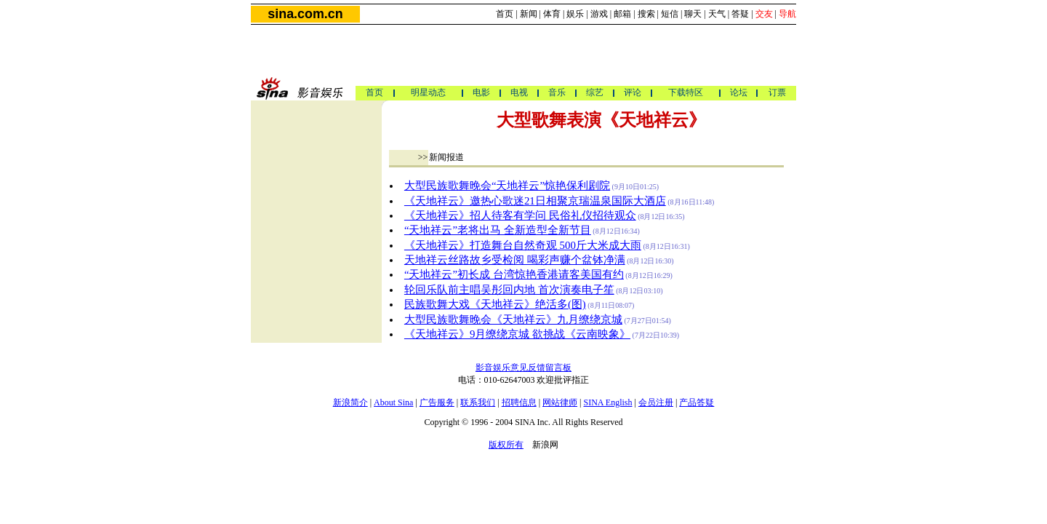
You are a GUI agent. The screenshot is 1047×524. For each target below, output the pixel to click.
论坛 (738, 92)
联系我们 (477, 402)
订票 (777, 92)
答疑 (740, 14)
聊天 (693, 14)
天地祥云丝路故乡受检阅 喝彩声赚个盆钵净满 (514, 260)
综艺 (594, 92)
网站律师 (559, 402)
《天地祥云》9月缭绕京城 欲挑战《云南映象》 (517, 334)
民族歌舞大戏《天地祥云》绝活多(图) (495, 304)
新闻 (528, 14)
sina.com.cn (305, 14)
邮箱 (622, 14)
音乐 (557, 92)
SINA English (607, 402)
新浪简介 (350, 402)
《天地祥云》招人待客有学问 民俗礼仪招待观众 (520, 215)
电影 (481, 92)
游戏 (599, 14)
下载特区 (685, 92)
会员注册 (655, 402)
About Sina (393, 402)
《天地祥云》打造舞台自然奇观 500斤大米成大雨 (522, 245)
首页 (504, 14)
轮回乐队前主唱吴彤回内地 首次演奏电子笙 (509, 289)
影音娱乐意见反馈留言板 (523, 367)
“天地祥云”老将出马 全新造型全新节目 (497, 230)
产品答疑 (696, 402)
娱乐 (575, 14)
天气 (717, 14)
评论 (632, 92)
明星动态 (428, 92)
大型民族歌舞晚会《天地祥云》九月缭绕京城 (513, 319)
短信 (669, 14)
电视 (519, 92)
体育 (552, 14)
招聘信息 (519, 402)
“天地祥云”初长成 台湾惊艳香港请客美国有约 (514, 274)
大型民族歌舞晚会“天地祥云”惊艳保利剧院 (507, 185)
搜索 (646, 14)
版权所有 (506, 445)
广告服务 (437, 402)
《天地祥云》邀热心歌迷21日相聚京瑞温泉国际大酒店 (535, 201)
